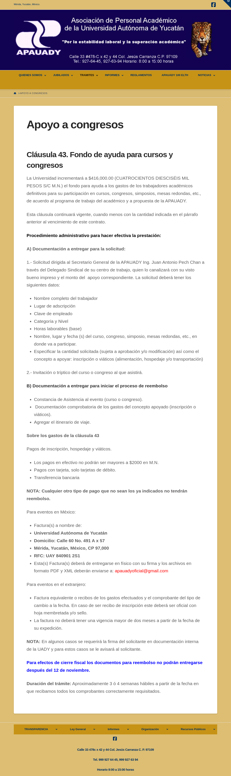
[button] (227, 4)
